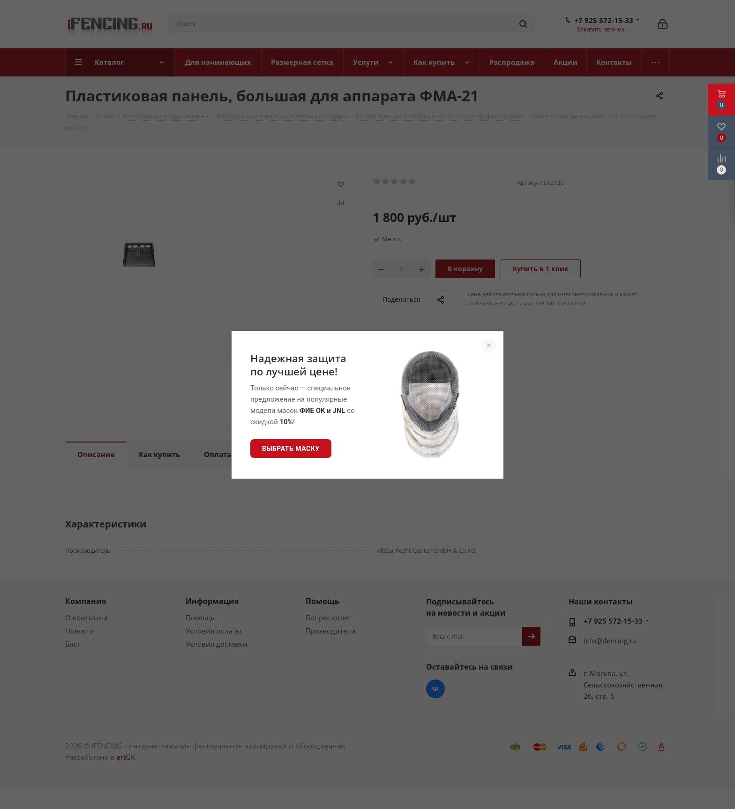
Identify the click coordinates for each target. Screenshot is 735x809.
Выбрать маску (291, 448)
